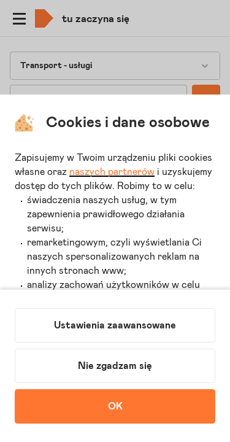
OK (115, 406)
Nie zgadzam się (115, 366)
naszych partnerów (112, 172)
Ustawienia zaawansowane (115, 325)
